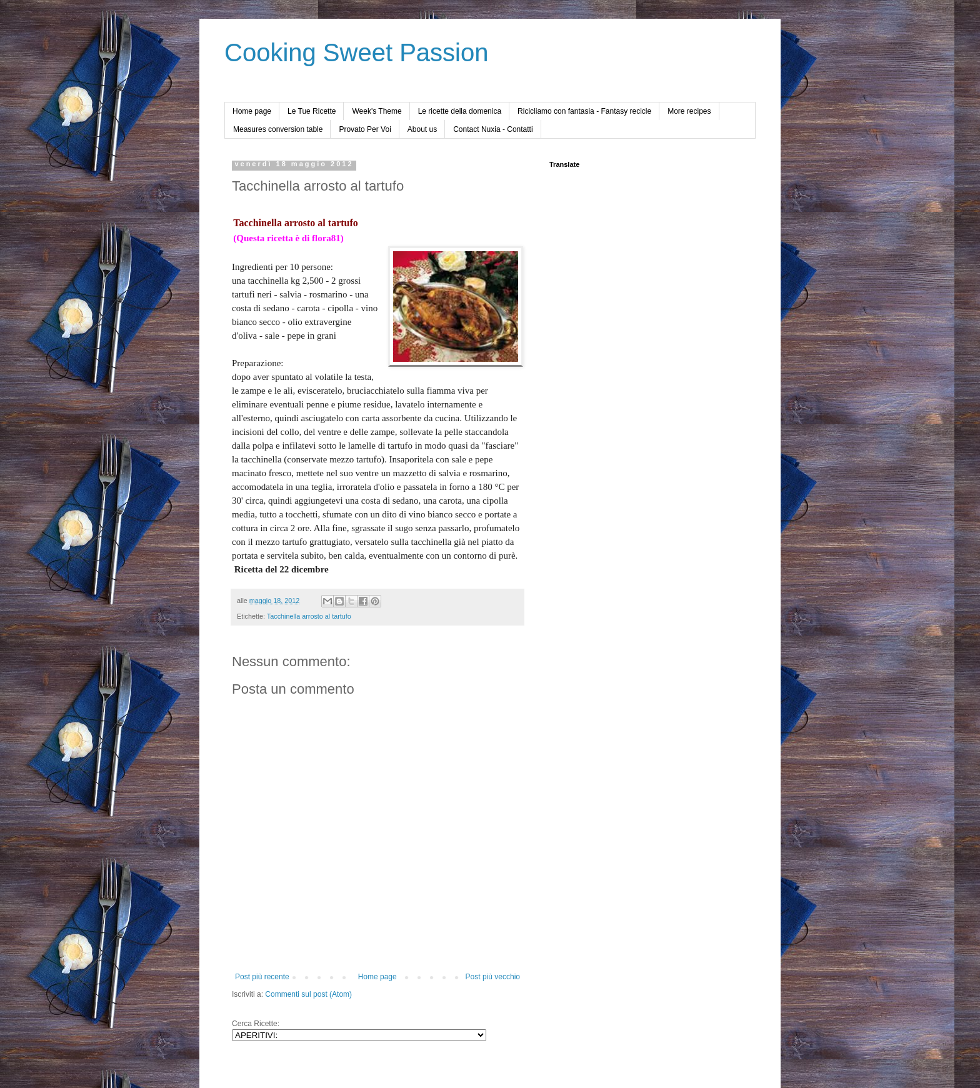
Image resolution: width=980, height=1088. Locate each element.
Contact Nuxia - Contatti (492, 129)
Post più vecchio (493, 976)
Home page (251, 111)
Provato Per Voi (365, 129)
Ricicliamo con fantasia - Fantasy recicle (584, 111)
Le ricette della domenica (459, 111)
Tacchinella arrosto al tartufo (309, 616)
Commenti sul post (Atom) (308, 994)
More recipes (689, 111)
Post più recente (262, 976)
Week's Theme (376, 111)
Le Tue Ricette (312, 111)
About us (422, 129)
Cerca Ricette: (255, 1023)
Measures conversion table (277, 129)
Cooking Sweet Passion (356, 52)
